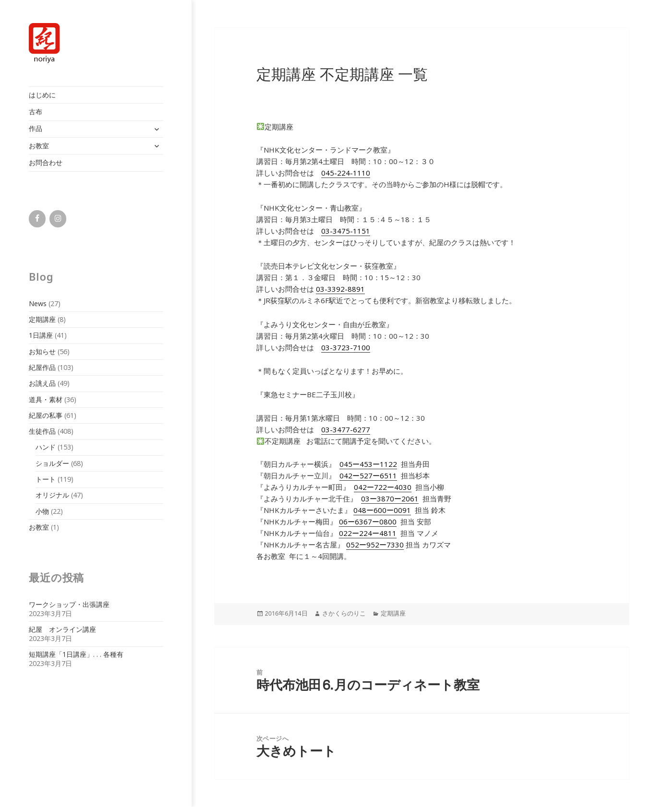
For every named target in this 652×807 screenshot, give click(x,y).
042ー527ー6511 (368, 475)
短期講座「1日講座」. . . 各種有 (76, 654)
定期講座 (42, 319)
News (38, 303)
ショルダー (52, 463)
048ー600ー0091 (382, 510)
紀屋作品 (42, 367)
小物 (42, 511)
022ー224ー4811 (368, 533)
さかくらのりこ (344, 613)
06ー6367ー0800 (368, 521)
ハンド (46, 446)
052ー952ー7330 (375, 544)
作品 (35, 128)
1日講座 (41, 335)
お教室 (39, 145)
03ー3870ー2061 (390, 498)
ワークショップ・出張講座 (69, 604)
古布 (35, 111)
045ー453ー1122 (368, 464)
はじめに (42, 94)
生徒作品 (42, 431)
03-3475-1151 (345, 231)
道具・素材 (45, 399)
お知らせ (42, 351)
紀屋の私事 (45, 415)
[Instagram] (57, 218)
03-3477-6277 (345, 429)
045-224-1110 (345, 173)
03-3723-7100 (345, 347)
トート (46, 479)
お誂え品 (42, 383)
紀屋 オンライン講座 (62, 629)
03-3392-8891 (340, 289)
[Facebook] (37, 218)
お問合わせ (45, 162)
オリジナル (52, 494)
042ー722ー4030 (382, 487)
